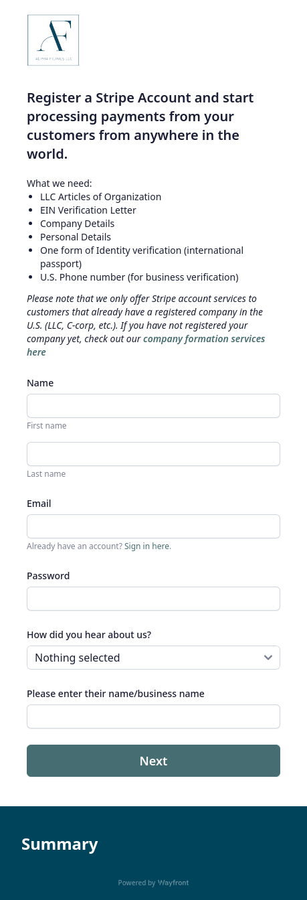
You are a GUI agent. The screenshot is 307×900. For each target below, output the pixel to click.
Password (48, 575)
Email (39, 503)
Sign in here (146, 546)
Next (154, 761)
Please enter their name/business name (116, 693)
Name (40, 382)
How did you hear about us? (89, 634)
